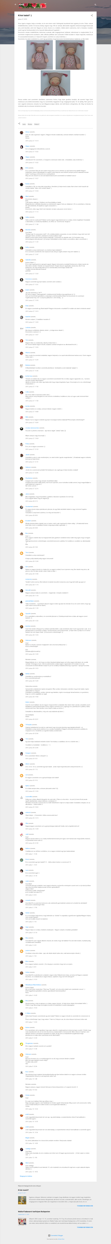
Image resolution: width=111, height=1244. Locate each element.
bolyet (27, 290)
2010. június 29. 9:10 (31, 780)
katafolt (27, 316)
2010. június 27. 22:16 (31, 488)
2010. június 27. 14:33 (31, 322)
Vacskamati (29, 506)
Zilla (26, 823)
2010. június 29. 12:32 (31, 791)
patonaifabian (29, 601)
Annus (27, 132)
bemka (27, 406)
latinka (27, 674)
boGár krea (28, 376)
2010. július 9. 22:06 (31, 1066)
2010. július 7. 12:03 (31, 1022)
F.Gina (27, 444)
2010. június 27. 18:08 (31, 412)
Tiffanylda (28, 724)
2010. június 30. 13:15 (31, 818)
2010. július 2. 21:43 (31, 876)
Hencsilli (27, 590)
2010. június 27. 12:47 (31, 254)
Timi (26, 340)
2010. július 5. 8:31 (30, 967)
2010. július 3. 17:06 (31, 907)
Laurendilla (28, 796)
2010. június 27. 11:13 (31, 212)
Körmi (27, 859)
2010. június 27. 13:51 (31, 284)
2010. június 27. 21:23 (31, 449)
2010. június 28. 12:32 (31, 621)
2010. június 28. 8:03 (31, 515)
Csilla (27, 392)
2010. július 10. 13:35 (31, 1109)
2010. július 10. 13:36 (31, 1132)
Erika (26, 306)
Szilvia (27, 972)
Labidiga (27, 1149)
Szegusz (28, 753)
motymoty (28, 579)
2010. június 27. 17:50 (31, 401)
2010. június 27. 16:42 (31, 371)
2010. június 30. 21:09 (31, 843)
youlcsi (27, 950)
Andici (27, 702)
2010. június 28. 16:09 (31, 681)
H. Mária (27, 1013)
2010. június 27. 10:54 (31, 191)
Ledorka (27, 327)
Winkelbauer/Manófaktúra (33, 985)
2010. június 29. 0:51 (31, 758)
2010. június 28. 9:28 (31, 547)
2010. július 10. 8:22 (31, 1090)
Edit (26, 567)
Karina (27, 1027)
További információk (85, 1206)
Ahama (27, 352)
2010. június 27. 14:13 (31, 311)
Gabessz (28, 467)
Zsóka (27, 1095)
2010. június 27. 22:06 (31, 473)
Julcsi (27, 494)
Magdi (27, 1138)
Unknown (28, 640)
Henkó (27, 913)
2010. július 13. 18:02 (31, 1172)
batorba (27, 626)
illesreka (27, 230)
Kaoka (27, 184)
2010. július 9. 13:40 (31, 1049)
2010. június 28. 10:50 (31, 574)
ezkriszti (28, 812)
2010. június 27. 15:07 (31, 335)
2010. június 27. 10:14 (31, 141)
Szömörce (28, 279)
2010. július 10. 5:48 (31, 1079)
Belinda (27, 365)
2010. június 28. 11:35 (31, 595)
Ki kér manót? (23, 1190)
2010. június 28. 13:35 (31, 635)
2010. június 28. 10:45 (31, 561)
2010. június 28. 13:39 (31, 654)
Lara (26, 870)
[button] (92, 15)
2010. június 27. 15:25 (31, 347)
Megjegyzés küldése (26, 1176)
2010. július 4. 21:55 (31, 932)
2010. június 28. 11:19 (31, 585)
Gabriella (28, 260)
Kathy (27, 247)
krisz (26, 1072)
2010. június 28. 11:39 (31, 608)
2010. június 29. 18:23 (31, 807)
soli (26, 775)
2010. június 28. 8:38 (31, 528)
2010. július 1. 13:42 (31, 854)
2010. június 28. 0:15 (31, 501)
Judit (26, 834)
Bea (26, 533)
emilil (27, 1114)
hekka (27, 217)
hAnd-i (27, 764)
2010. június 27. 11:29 (31, 242)
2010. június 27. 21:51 (31, 462)
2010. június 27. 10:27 (31, 178)
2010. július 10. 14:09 (31, 1143)
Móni (26, 961)
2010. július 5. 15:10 (31, 979)
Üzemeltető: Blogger (55, 1235)
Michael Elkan (61, 1239)
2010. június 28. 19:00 (31, 697)
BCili (26, 168)
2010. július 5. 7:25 (30, 956)
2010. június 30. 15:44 (31, 829)
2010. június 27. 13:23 (31, 273)
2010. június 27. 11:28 (31, 224)
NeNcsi (27, 848)
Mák (26, 417)
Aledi (21, 4)
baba (24, 124)
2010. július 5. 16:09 (31, 995)
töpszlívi (27, 613)
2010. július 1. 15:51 (31, 865)
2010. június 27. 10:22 (31, 152)
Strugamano (29, 1043)
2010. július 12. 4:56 (31, 1157)
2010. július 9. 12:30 (31, 1038)
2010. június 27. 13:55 (31, 300)
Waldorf (36, 124)
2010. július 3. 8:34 (30, 895)
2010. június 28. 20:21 (31, 719)
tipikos (27, 786)
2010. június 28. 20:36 (31, 733)
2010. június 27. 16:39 (31, 360)
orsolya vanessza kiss (32, 428)
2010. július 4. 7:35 (30, 922)
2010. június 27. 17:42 (31, 386)
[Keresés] (95, 5)
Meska (30, 124)
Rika (26, 938)
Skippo (27, 146)
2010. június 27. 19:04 (31, 438)
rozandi (27, 900)
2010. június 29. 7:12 (31, 769)
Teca (27, 552)
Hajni (26, 927)
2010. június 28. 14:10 (31, 668)
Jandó (27, 455)
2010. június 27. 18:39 (31, 422)
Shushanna (28, 478)
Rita (26, 1001)
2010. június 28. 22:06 (31, 748)
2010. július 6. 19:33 (31, 1008)
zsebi (27, 881)
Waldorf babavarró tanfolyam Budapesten (34, 1212)
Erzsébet (28, 521)
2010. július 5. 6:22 (30, 945)
